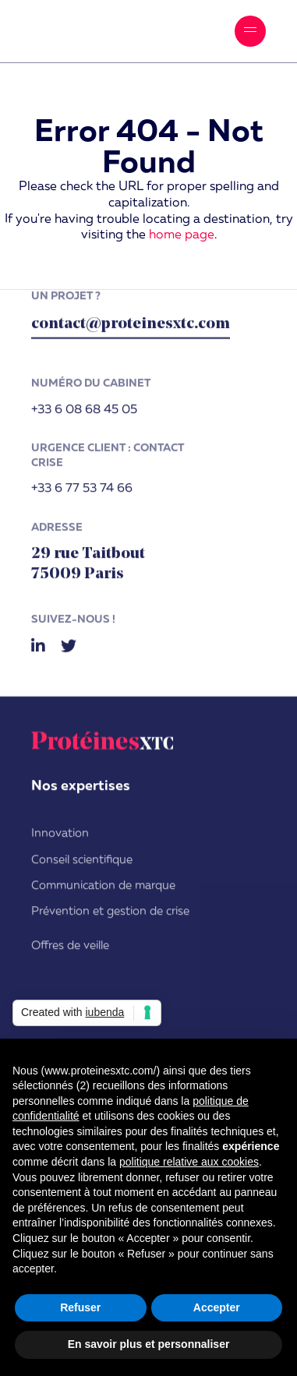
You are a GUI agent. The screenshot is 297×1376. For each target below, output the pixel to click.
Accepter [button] (216, 1307)
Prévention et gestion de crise (110, 913)
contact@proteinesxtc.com (130, 326)
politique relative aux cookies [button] (189, 1161)
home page (181, 235)
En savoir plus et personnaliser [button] (149, 1344)
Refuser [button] (80, 1307)
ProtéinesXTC (97, 31)
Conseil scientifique (82, 861)
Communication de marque (103, 888)
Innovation (60, 835)
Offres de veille (70, 947)
